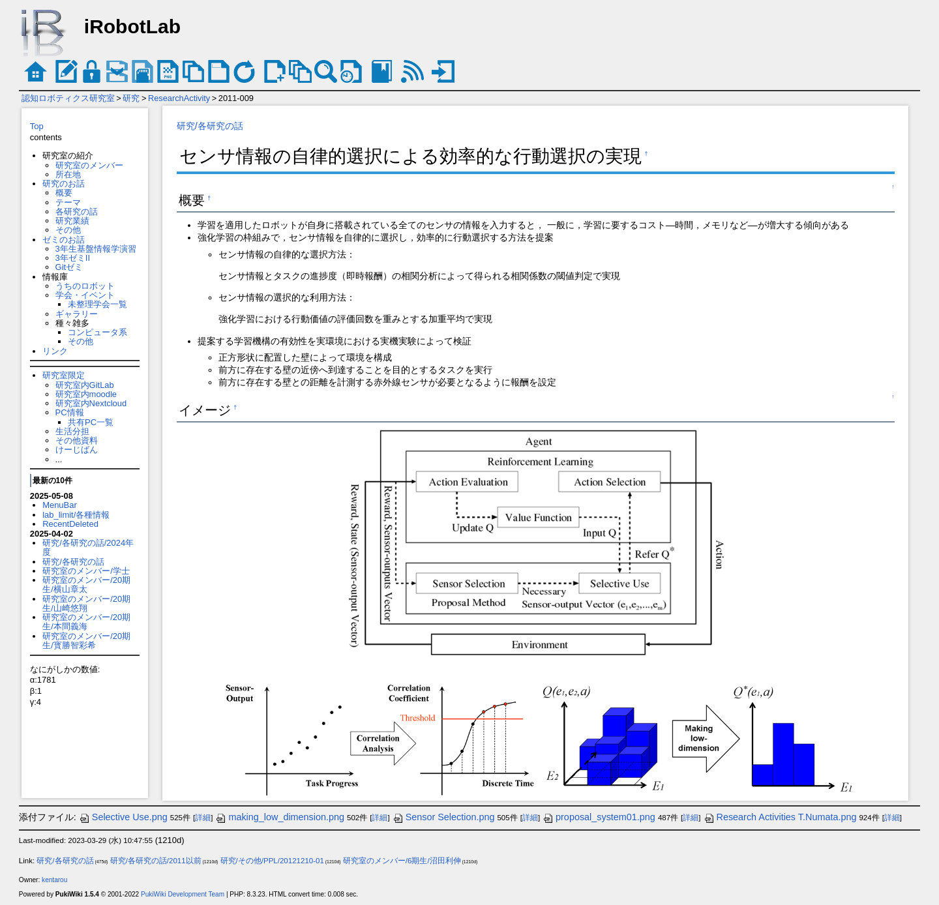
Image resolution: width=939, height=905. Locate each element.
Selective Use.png (123, 817)
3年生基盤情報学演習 (95, 249)
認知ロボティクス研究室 (68, 98)
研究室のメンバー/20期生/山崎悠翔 (86, 603)
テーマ (68, 202)
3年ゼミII (72, 258)
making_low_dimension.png (279, 817)
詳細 (203, 818)
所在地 (68, 174)
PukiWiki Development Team (182, 894)
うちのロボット (85, 286)
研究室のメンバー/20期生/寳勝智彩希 (86, 640)
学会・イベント (85, 295)
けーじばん (76, 449)
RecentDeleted (70, 524)
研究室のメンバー (89, 165)
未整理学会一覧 (97, 304)
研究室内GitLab (84, 385)
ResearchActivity (179, 98)
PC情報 (69, 412)
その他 (68, 230)
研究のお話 (63, 183)
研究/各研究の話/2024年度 (88, 547)
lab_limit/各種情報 (76, 515)
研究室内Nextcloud (91, 403)
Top (37, 126)
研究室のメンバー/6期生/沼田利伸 (402, 861)
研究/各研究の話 (73, 562)
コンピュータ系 (97, 332)
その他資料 (76, 440)
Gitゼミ (69, 267)
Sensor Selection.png (444, 817)
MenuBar (59, 505)
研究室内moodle (86, 394)
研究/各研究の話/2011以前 (155, 861)
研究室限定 (63, 375)
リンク (55, 351)
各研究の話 (76, 211)
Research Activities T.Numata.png (780, 817)
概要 (63, 193)
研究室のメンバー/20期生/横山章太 (86, 584)
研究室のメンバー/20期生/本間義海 (86, 621)
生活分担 (72, 431)
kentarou (54, 879)
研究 (131, 98)
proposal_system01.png (599, 817)
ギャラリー (76, 314)
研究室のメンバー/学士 (86, 571)
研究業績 (72, 221)
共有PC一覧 (90, 422)
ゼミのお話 (63, 240)
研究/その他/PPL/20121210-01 (272, 861)
